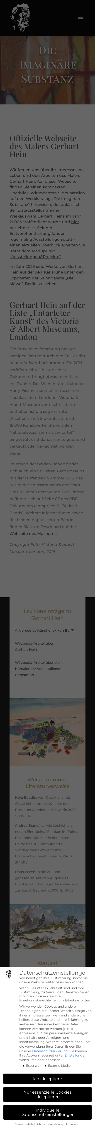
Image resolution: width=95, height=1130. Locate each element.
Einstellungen (75, 1055)
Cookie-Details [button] (24, 1124)
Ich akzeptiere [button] (47, 1078)
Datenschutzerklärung (50, 1051)
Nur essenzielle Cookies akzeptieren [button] (47, 1094)
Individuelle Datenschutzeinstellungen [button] (47, 1112)
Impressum (73, 1124)
